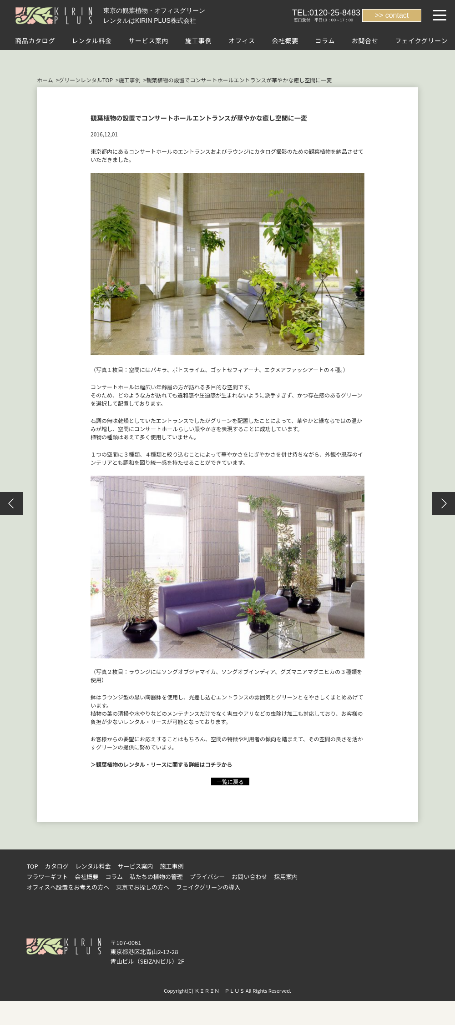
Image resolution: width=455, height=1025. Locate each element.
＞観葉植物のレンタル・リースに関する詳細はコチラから (161, 764)
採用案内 (286, 876)
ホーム (45, 80)
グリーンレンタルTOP (86, 80)
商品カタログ (35, 40)
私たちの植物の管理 (156, 876)
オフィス (241, 40)
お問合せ (365, 40)
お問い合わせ (250, 876)
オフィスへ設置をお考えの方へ (67, 887)
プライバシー (207, 876)
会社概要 (285, 40)
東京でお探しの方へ (142, 887)
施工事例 (198, 40)
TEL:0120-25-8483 (326, 12)
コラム (325, 40)
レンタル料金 (92, 40)
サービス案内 (148, 40)
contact (397, 15)
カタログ (57, 866)
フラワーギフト (47, 876)
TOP (32, 866)
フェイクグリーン (421, 40)
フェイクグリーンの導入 (208, 887)
